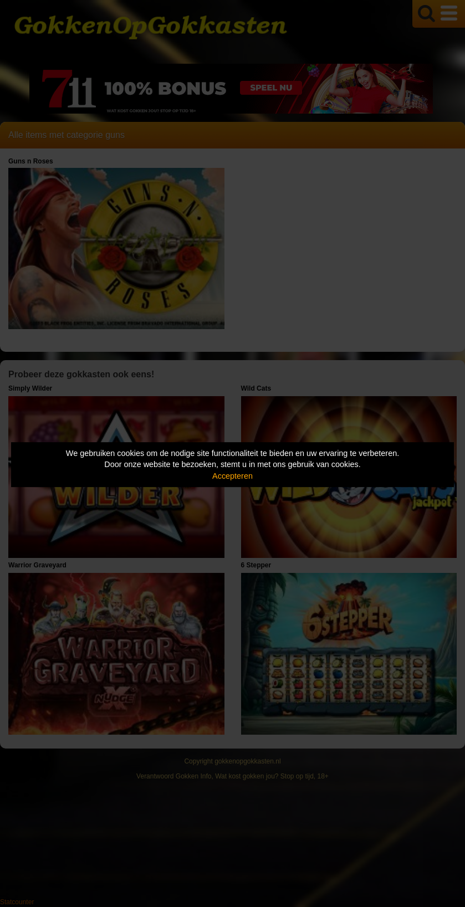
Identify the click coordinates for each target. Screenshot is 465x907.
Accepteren (232, 476)
